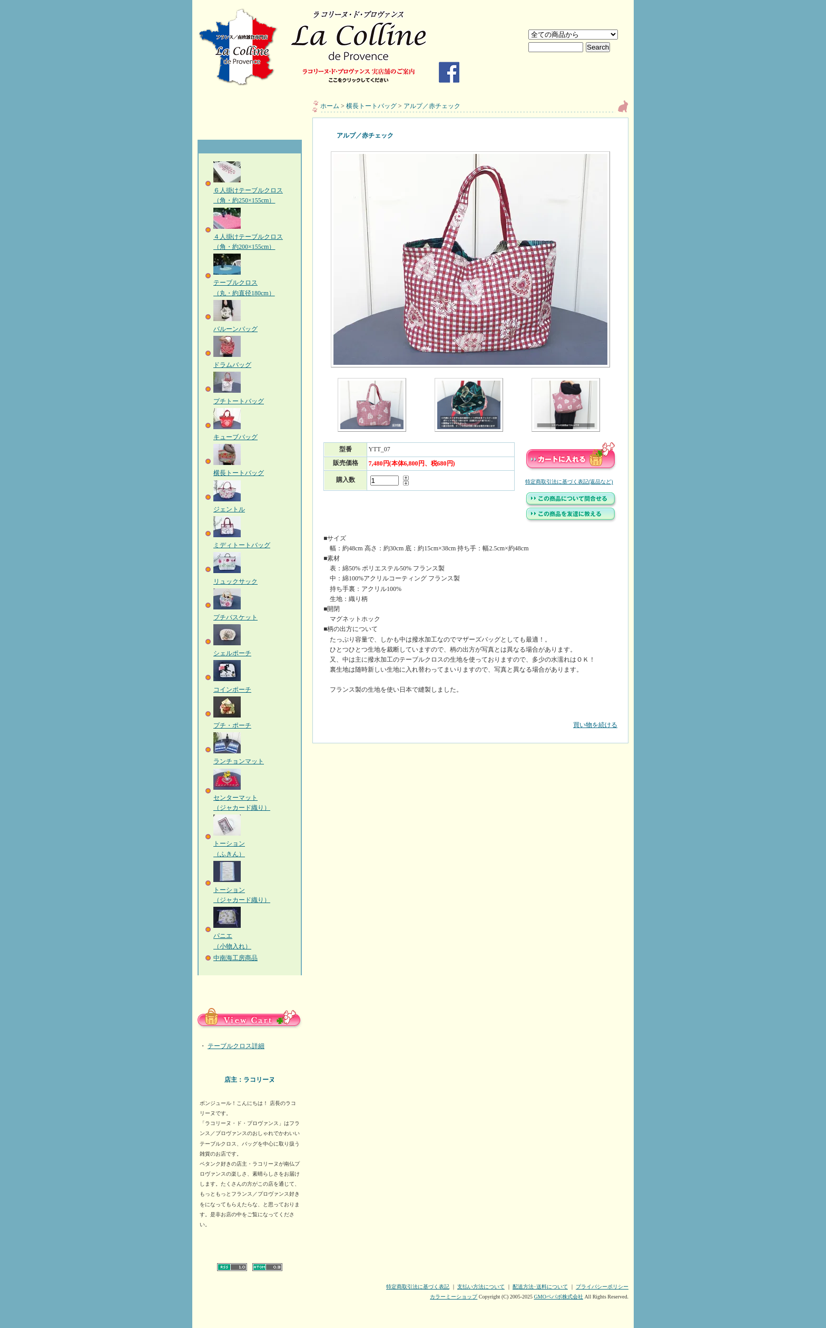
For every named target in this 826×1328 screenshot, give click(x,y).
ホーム (329, 106)
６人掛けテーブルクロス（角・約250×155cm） (248, 190)
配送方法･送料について (540, 1287)
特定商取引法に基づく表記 (417, 1287)
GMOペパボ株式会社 (558, 1297)
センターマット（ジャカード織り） (241, 797)
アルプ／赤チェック (432, 106)
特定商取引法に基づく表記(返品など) (569, 481)
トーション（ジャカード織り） (241, 890)
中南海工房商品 (235, 958)
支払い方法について (481, 1287)
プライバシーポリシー (602, 1287)
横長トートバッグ (371, 106)
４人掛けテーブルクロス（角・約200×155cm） (248, 236)
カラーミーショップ (453, 1297)
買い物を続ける (470, 717)
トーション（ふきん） (229, 843)
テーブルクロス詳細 (236, 1046)
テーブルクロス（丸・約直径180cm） (244, 282)
